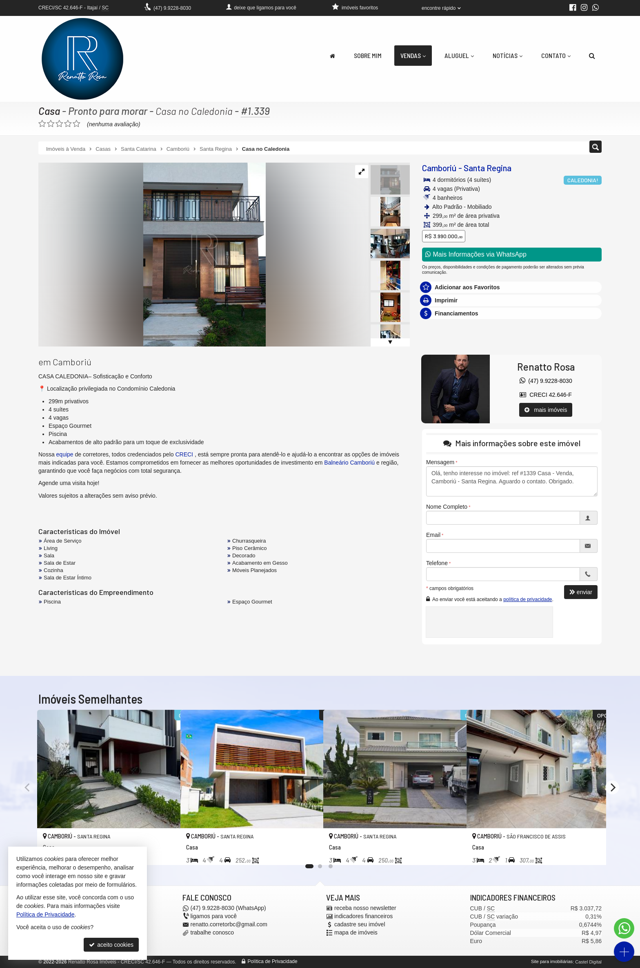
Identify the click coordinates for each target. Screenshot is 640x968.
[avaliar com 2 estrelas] (51, 124)
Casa (49, 111)
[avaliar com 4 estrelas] (68, 124)
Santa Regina (487, 168)
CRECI (184, 454)
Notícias (507, 55)
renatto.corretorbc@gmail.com (229, 924)
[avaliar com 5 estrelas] (76, 124)
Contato (556, 55)
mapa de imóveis (356, 933)
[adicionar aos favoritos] (165, 851)
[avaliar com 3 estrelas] (59, 124)
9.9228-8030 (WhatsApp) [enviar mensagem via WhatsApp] (228, 908)
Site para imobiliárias (552, 961)
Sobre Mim (368, 55)
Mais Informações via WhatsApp (476, 254)
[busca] (592, 55)
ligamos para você (214, 916)
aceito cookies (111, 944)
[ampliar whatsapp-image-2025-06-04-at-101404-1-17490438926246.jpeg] (152, 254)
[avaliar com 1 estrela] (42, 124)
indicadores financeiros (363, 916)
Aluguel (459, 55)
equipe (64, 454)
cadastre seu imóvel (359, 924)
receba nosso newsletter (365, 908)
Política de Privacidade (273, 962)
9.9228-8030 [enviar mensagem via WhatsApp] (172, 8)
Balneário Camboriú (349, 462)
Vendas (413, 55)
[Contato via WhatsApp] (624, 928)
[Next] (612, 787)
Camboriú (439, 168)
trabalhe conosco (212, 933)
